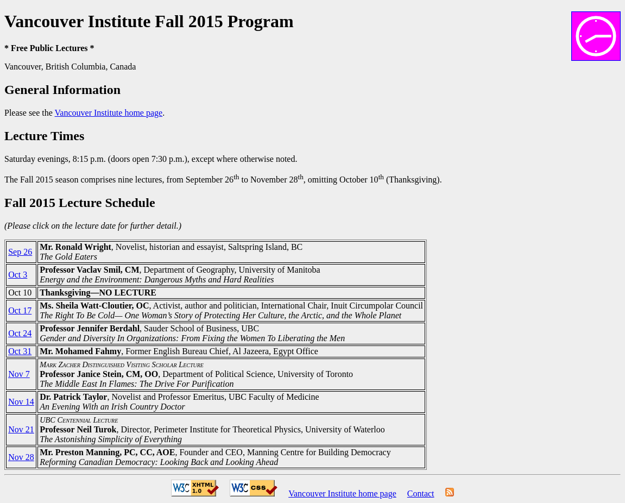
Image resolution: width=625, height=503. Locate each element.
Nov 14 (21, 401)
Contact (420, 493)
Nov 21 (21, 429)
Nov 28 (21, 457)
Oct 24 (19, 333)
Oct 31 (19, 351)
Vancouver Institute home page (109, 112)
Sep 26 (20, 251)
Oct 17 (19, 310)
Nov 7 (19, 374)
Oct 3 (17, 274)
